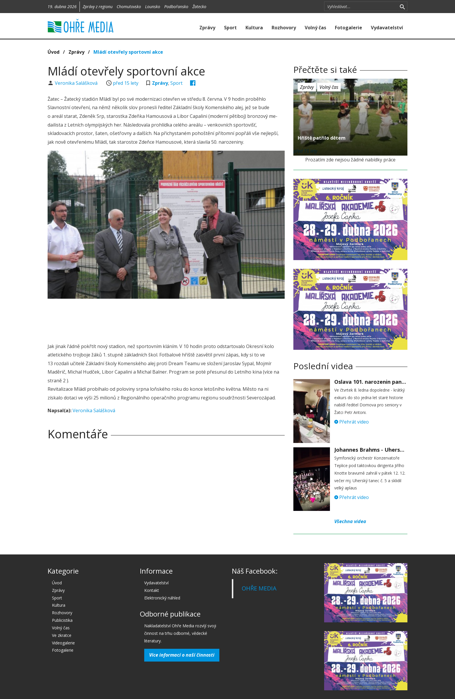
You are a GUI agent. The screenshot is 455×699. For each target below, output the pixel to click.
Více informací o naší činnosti (181, 655)
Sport (230, 27)
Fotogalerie (348, 27)
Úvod (53, 52)
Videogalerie (63, 643)
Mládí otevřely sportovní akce (128, 52)
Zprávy (207, 27)
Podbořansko (176, 6)
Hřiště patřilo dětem (322, 138)
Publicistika (62, 620)
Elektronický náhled (162, 598)
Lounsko (152, 6)
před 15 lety (125, 83)
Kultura (254, 27)
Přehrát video (351, 422)
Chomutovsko (129, 6)
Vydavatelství (387, 27)
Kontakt (151, 590)
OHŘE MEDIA (259, 588)
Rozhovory (284, 27)
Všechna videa (350, 521)
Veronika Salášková (77, 83)
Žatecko (199, 6)
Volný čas (315, 27)
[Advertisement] (166, 319)
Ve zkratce (61, 635)
